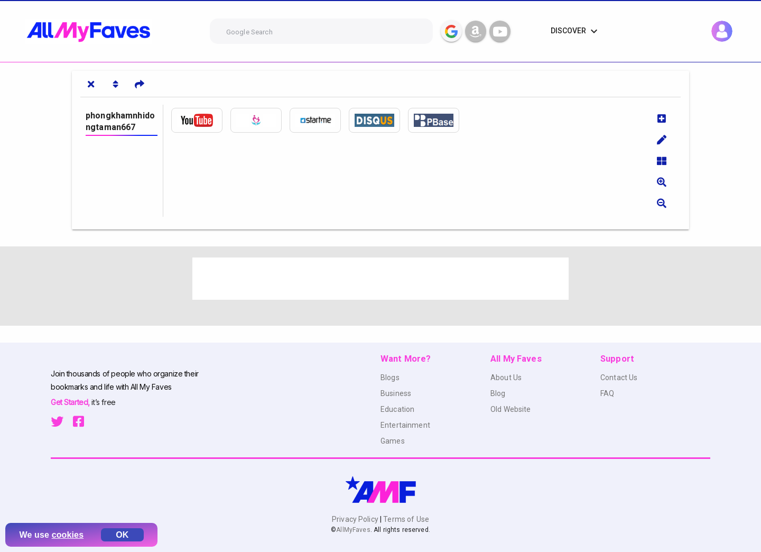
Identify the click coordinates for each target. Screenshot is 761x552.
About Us (506, 377)
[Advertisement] (380, 278)
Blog (498, 393)
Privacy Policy (356, 519)
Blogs (390, 377)
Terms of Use (405, 519)
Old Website (510, 409)
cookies (68, 534)
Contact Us (618, 377)
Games (392, 441)
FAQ (607, 393)
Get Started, (71, 402)
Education (397, 409)
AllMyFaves (353, 529)
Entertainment (405, 425)
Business (395, 393)
